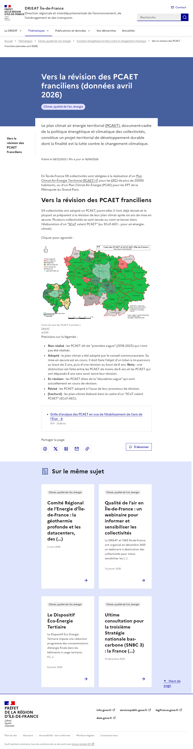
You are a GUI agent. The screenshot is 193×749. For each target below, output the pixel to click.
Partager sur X (55, 449)
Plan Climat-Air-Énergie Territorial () (91, 178)
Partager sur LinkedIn (66, 449)
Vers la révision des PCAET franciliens (15, 145)
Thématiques (36, 31)
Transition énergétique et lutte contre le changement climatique (111, 41)
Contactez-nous (109, 735)
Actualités (128, 31)
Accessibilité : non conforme (54, 735)
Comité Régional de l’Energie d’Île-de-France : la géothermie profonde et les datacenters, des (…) (66, 521)
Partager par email (76, 449)
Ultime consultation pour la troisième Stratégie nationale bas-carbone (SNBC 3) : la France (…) (124, 633)
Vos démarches (106, 31)
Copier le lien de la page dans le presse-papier (87, 449)
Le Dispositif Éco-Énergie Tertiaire (61, 621)
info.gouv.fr (104, 710)
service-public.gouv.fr (133, 710)
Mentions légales (85, 735)
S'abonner (139, 447)
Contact (180, 7)
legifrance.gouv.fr (167, 710)
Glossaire (28, 735)
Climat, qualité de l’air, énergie (54, 41)
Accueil (9, 41)
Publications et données (70, 31)
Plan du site (11, 735)
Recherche (184, 17)
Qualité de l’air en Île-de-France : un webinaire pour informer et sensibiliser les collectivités (124, 518)
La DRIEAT (11, 31)
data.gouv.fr (104, 718)
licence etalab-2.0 (81, 744)
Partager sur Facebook (45, 449)
